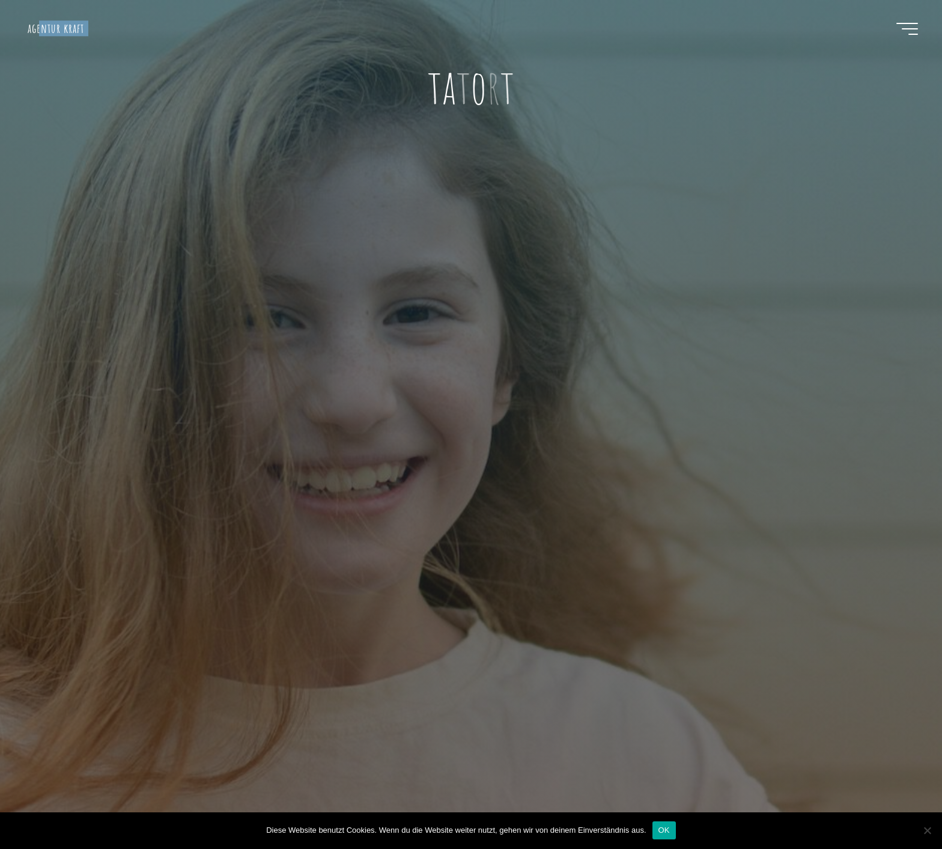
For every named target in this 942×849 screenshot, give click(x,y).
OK (664, 830)
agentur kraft (56, 28)
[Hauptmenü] (907, 29)
